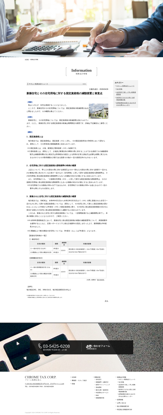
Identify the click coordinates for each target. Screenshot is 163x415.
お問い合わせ (146, 7)
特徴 (47, 7)
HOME (74, 377)
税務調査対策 (100, 398)
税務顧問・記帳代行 (102, 382)
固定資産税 (100, 280)
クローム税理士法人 (40, 378)
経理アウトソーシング (103, 385)
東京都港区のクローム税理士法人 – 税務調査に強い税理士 (29, 3)
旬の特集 (119, 89)
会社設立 (98, 379)
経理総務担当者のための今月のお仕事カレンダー (126, 104)
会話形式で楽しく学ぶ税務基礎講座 (126, 93)
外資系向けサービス (102, 392)
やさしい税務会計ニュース (125, 86)
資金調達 (98, 387)
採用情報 (121, 7)
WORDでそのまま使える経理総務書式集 (125, 99)
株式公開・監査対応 (102, 390)
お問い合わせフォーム (110, 347)
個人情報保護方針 (123, 406)
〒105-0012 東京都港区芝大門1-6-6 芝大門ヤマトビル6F (44, 384)
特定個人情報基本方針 (124, 409)
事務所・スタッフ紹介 (20, 7)
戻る (106, 301)
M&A (97, 395)
